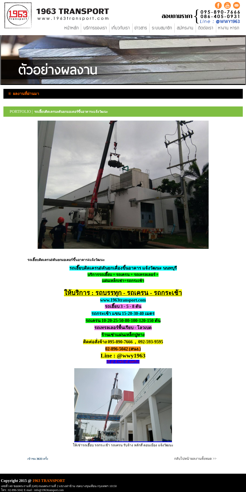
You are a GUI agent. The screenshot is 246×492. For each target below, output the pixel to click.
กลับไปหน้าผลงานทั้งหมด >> (195, 459)
